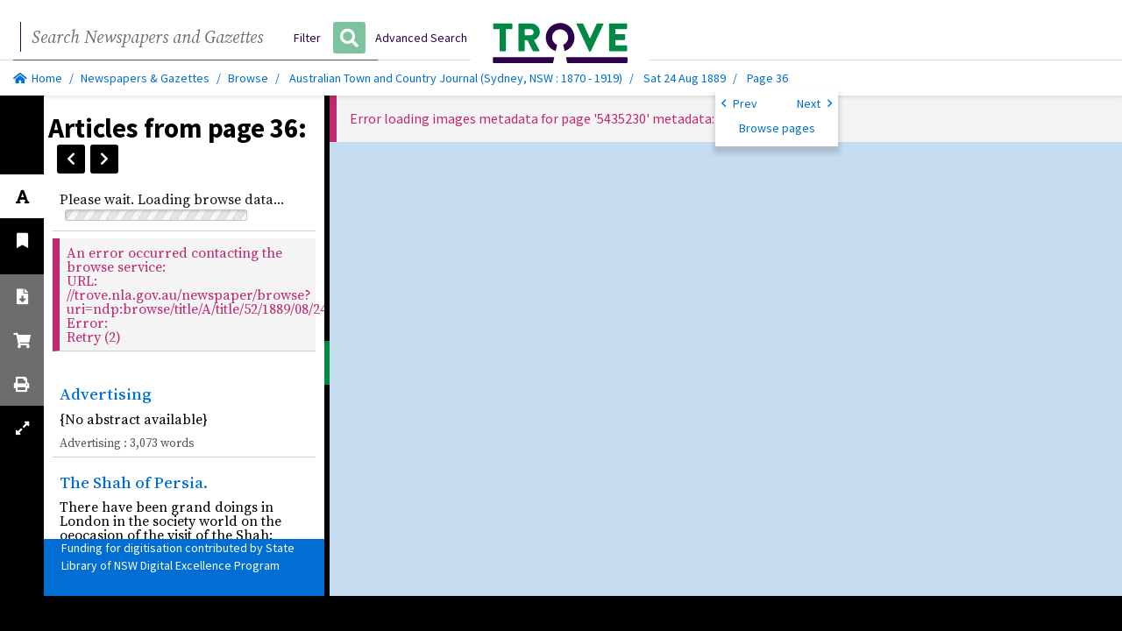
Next (814, 102)
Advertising (106, 393)
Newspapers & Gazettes (145, 78)
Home (37, 78)
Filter (307, 38)
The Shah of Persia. (134, 482)
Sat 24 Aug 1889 (685, 78)
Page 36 (767, 78)
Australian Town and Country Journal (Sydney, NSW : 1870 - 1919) (455, 78)
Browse (248, 78)
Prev (739, 102)
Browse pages (777, 128)
